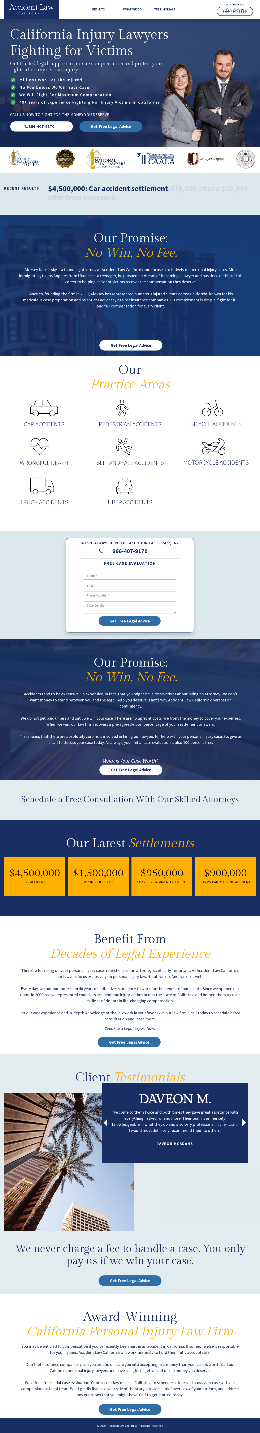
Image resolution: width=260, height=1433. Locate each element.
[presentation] (105, 1123)
